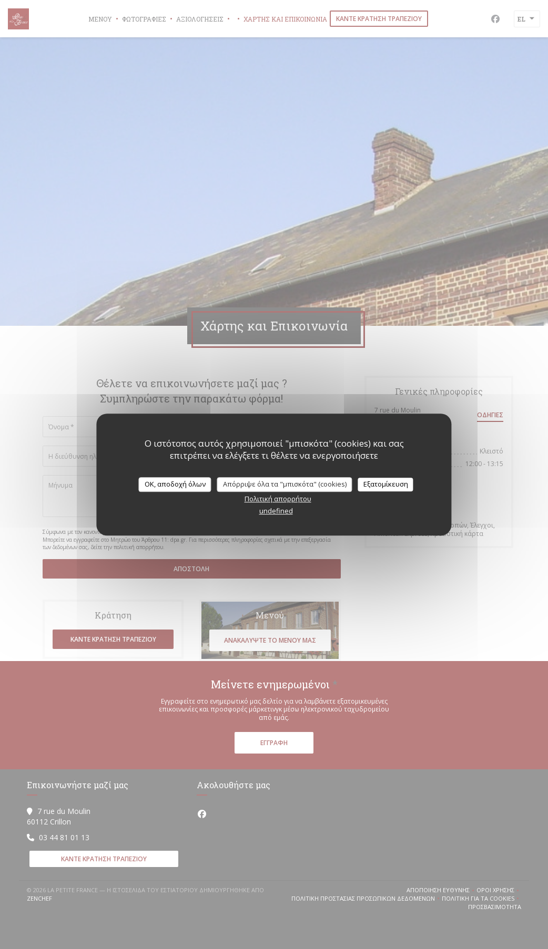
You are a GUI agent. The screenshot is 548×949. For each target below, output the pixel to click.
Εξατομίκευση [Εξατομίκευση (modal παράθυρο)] (385, 484)
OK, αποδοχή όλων (175, 484)
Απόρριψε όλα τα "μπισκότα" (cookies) (285, 484)
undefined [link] (276, 510)
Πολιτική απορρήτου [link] (278, 498)
